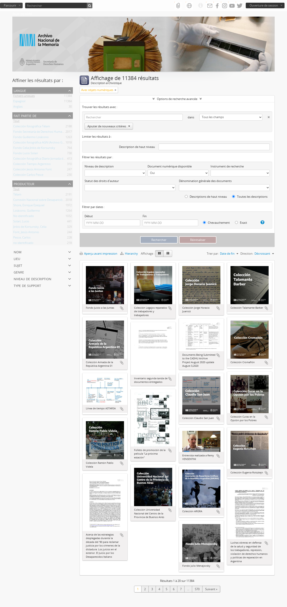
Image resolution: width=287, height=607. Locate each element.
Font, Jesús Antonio (26, 233)
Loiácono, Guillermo (26, 211)
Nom (18, 252)
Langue (20, 90)
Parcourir (10, 5)
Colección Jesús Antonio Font (32, 170)
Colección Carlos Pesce (28, 175)
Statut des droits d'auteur (102, 181)
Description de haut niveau (137, 147)
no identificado (23, 244)
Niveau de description (32, 278)
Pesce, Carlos (21, 238)
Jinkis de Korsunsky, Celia (29, 227)
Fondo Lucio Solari (25, 154)
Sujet (18, 265)
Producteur (24, 183)
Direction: (246, 253)
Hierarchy (129, 253)
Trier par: (213, 253)
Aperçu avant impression (98, 253)
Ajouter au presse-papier (122, 308)
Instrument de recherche (227, 166)
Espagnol (19, 102)
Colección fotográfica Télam (31, 127)
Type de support (27, 285)
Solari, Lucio (21, 222)
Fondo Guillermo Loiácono (31, 138)
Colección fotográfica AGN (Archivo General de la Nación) (51, 143)
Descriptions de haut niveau (206, 197)
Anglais (18, 107)
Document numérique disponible (170, 166)
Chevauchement (216, 223)
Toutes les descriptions (249, 197)
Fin (145, 216)
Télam (17, 195)
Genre (19, 272)
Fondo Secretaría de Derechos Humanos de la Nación (48, 132)
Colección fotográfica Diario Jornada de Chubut (44, 159)
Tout (16, 122)
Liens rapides (200, 5)
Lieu (17, 258)
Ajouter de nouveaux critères (108, 126)
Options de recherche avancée (177, 99)
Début (89, 216)
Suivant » (211, 589)
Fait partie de (25, 115)
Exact (241, 223)
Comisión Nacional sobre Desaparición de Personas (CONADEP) (55, 201)
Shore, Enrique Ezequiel (28, 206)
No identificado (23, 217)
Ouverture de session (264, 5)
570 (197, 589)
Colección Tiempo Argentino (32, 165)
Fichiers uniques (24, 97)
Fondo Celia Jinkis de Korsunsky (34, 149)
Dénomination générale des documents (205, 181)
